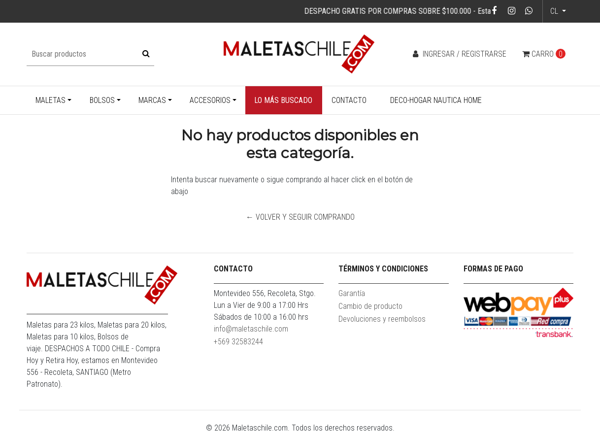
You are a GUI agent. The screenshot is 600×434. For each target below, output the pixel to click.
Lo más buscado (283, 100)
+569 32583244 (238, 341)
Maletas (50, 100)
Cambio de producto (370, 306)
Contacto (349, 100)
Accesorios (210, 100)
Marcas (152, 100)
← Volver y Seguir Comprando (300, 217)
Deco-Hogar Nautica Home (436, 100)
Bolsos (102, 100)
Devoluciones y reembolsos (382, 319)
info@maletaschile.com (251, 329)
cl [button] (555, 11)
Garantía (351, 293)
